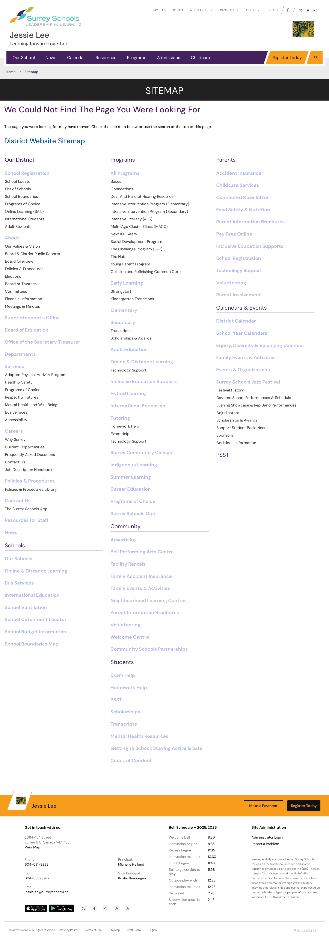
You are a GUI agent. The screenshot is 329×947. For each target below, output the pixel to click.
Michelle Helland (131, 864)
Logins (152, 930)
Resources (106, 57)
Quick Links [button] (201, 10)
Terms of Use (93, 930)
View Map (32, 847)
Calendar (76, 57)
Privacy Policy (69, 930)
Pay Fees (159, 10)
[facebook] (308, 10)
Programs (136, 57)
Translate (228, 10)
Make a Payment (263, 805)
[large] (277, 10)
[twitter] (300, 10)
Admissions (168, 57)
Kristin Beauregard (132, 878)
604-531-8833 (36, 864)
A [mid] (274, 10)
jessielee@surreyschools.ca (46, 892)
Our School (23, 57)
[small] (270, 10)
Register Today (287, 57)
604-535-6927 (37, 878)
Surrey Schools (21, 930)
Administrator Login (267, 837)
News (50, 57)
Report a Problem (265, 844)
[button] (316, 57)
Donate (178, 10)
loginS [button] (251, 10)
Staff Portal (134, 930)
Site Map (114, 930)
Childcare (200, 57)
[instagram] (315, 10)
